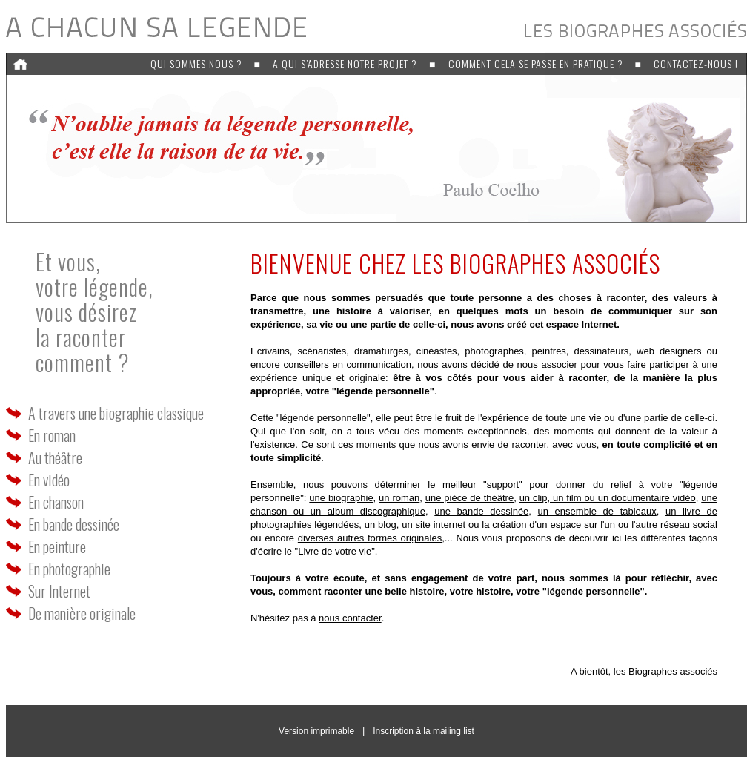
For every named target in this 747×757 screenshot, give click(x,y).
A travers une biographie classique (116, 413)
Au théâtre (55, 457)
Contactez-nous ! (696, 63)
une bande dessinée (481, 511)
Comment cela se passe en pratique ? (535, 63)
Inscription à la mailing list (423, 731)
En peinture (57, 546)
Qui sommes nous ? (196, 63)
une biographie (341, 497)
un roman (399, 497)
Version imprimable (316, 731)
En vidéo (49, 480)
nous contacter (350, 618)
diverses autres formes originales (370, 537)
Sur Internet (59, 591)
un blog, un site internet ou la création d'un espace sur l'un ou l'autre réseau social (541, 524)
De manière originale (82, 613)
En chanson (56, 502)
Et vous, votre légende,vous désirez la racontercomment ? (94, 312)
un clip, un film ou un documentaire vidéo (607, 497)
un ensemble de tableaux (597, 511)
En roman (52, 435)
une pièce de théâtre (469, 497)
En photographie (69, 569)
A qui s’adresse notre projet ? (345, 63)
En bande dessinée (73, 524)
